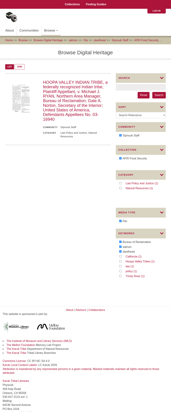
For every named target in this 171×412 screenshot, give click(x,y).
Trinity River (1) (139, 269)
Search (159, 95)
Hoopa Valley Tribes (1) (143, 255)
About (9, 30)
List (9, 67)
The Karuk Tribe (16, 328)
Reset (143, 95)
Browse (51, 30)
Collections (72, 4)
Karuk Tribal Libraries (16, 360)
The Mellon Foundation (20, 324)
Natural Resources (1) (143, 188)
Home (9, 40)
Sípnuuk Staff (120, 40)
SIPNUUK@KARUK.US (17, 406)
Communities (29, 30)
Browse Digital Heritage (48, 40)
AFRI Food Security (146, 40)
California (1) (139, 250)
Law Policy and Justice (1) (143, 183)
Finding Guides (96, 4)
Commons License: (15, 340)
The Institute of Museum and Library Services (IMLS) (39, 320)
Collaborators (96, 289)
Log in (157, 10)
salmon (73, 40)
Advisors (80, 289)
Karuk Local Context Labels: (20, 344)
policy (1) (135, 264)
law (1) (133, 260)
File (85, 40)
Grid (19, 67)
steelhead (100, 40)
